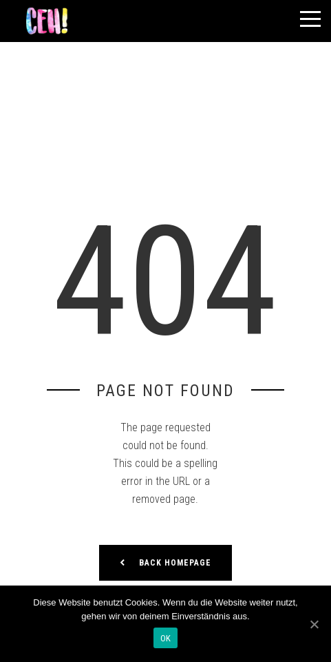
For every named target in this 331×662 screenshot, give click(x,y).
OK (165, 638)
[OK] (314, 624)
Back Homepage (165, 563)
